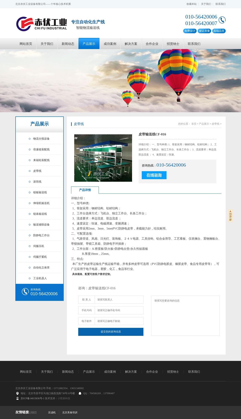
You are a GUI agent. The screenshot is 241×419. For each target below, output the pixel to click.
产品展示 (89, 43)
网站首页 (26, 43)
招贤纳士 (173, 43)
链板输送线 (40, 192)
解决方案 (131, 43)
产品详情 (85, 190)
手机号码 (87, 310)
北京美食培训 (69, 412)
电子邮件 (87, 321)
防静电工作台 (41, 235)
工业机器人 (40, 278)
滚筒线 (37, 181)
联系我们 (221, 4)
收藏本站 (192, 4)
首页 (193, 123)
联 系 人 (86, 299)
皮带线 (37, 170)
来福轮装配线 (41, 160)
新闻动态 (68, 43)
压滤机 (52, 412)
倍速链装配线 (41, 149)
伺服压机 (38, 246)
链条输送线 (40, 213)
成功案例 (110, 43)
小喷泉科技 (64, 398)
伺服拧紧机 (40, 256)
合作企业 (152, 43)
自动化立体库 (41, 267)
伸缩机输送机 (41, 203)
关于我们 (206, 4)
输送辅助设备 (41, 224)
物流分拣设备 (41, 138)
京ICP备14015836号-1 (32, 398)
